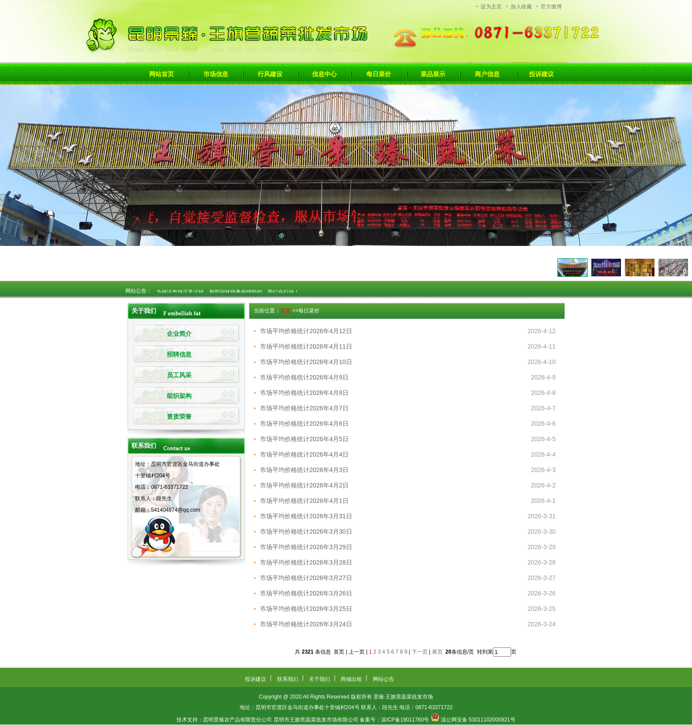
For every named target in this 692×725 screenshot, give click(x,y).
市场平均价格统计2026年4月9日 (304, 377)
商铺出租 (351, 679)
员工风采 (179, 375)
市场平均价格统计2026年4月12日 (306, 331)
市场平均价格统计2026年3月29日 (306, 546)
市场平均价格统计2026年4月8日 (304, 392)
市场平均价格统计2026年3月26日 (306, 593)
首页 (285, 311)
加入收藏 (521, 7)
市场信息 (215, 74)
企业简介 (179, 334)
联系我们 (287, 679)
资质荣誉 (179, 416)
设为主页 (491, 7)
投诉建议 (541, 74)
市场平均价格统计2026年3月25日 (306, 608)
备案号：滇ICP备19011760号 (394, 720)
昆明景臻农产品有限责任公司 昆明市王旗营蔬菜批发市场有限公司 (280, 720)
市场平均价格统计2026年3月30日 (306, 531)
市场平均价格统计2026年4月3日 (304, 469)
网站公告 (383, 679)
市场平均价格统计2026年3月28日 (306, 562)
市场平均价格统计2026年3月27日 (306, 577)
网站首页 (161, 74)
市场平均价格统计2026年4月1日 (304, 500)
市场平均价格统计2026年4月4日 (304, 454)
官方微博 (551, 7)
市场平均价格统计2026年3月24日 (306, 624)
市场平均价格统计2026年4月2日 (304, 485)
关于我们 (319, 679)
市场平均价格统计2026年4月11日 (306, 346)
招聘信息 (179, 354)
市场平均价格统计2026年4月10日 (306, 361)
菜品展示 (433, 74)
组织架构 (179, 396)
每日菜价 (378, 74)
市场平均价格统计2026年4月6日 (304, 423)
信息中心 (324, 74)
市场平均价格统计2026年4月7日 (304, 408)
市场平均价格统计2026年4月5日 (304, 438)
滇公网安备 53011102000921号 (478, 720)
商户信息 (487, 74)
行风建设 (270, 74)
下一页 (420, 652)
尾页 (438, 652)
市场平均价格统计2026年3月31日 (306, 516)
